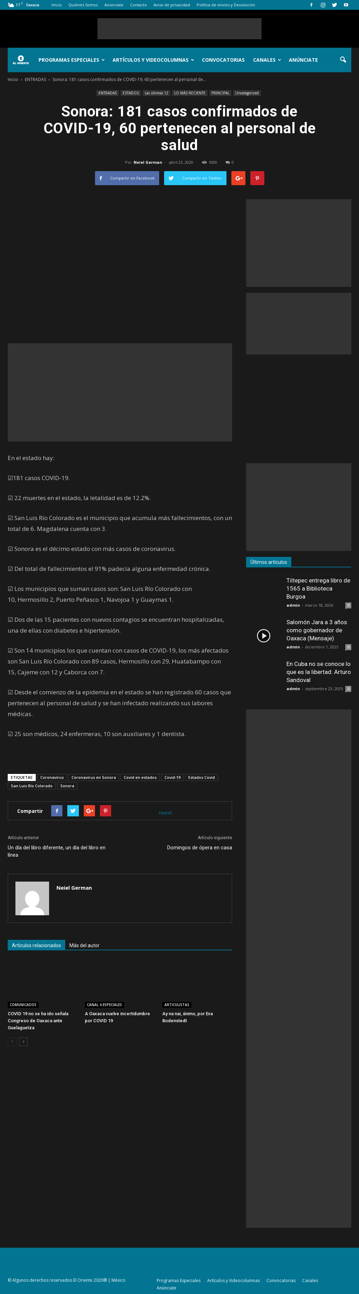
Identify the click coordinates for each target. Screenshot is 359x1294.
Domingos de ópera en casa (199, 847)
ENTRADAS (108, 92)
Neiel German (148, 162)
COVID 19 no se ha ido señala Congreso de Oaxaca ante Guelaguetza (38, 1020)
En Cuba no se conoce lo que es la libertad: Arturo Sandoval (318, 671)
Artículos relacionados (36, 945)
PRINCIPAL (220, 92)
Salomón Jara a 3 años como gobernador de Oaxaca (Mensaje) (316, 630)
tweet (165, 812)
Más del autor (84, 945)
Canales (267, 59)
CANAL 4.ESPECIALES (104, 1004)
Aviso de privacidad (172, 4)
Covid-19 (172, 777)
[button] (342, 60)
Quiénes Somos (83, 4)
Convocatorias (223, 59)
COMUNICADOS (23, 1004)
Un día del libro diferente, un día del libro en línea (57, 851)
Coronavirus (52, 777)
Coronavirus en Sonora (94, 777)
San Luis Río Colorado (32, 785)
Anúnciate (113, 4)
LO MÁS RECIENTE (189, 92)
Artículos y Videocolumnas (153, 59)
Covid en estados (140, 777)
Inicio (57, 4)
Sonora (67, 785)
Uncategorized (247, 92)
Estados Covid (201, 777)
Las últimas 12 (156, 92)
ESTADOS (131, 92)
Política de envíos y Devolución (226, 4)
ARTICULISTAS (176, 1004)
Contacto (138, 4)
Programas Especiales (72, 59)
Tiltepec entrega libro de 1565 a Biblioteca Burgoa (318, 588)
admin (293, 605)
